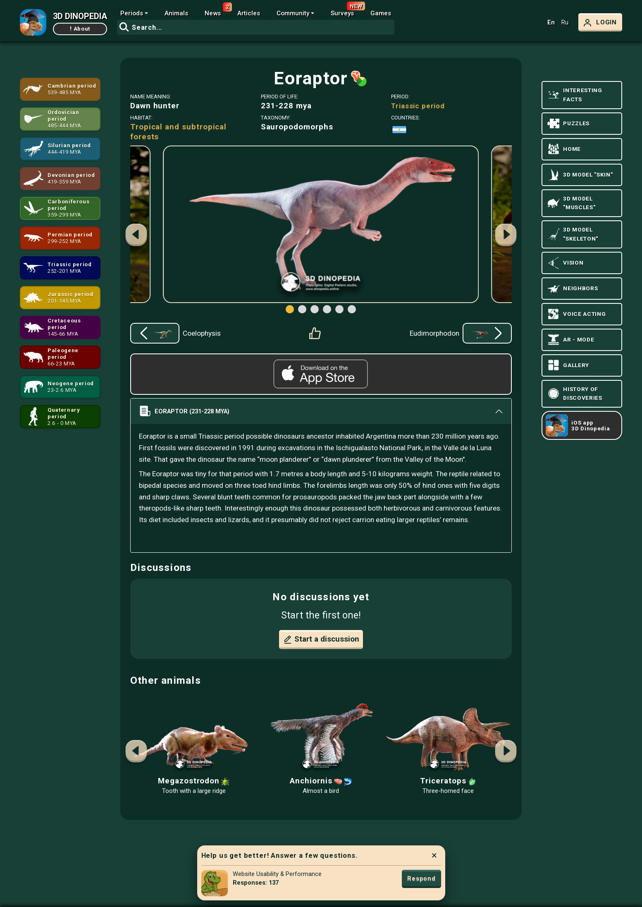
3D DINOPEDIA (80, 16)
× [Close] (434, 855)
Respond (421, 878)
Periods (131, 13)
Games (380, 13)
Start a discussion (321, 639)
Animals (176, 13)
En (551, 22)
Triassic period (418, 106)
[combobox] (255, 27)
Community (293, 13)
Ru (564, 22)
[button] (505, 236)
